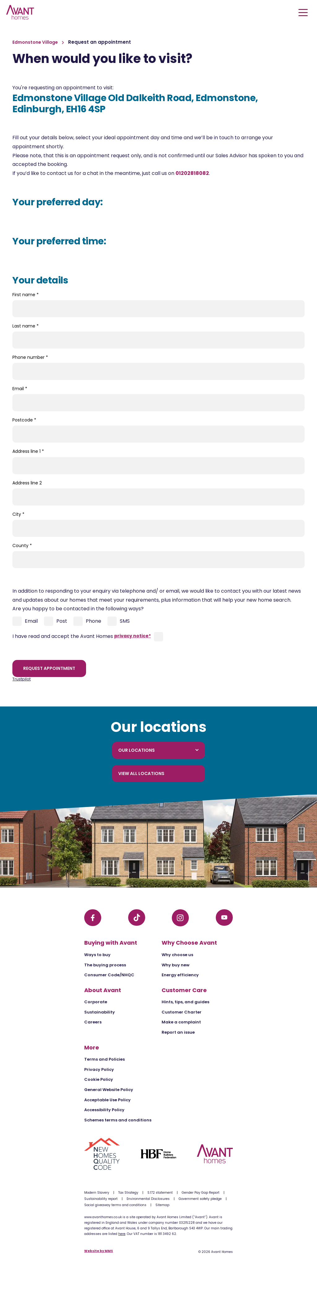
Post (55, 621)
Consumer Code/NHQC (109, 975)
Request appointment (49, 668)
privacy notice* (132, 636)
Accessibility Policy (104, 1110)
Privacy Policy (99, 1069)
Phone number (30, 357)
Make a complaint (181, 1022)
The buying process (105, 965)
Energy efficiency (180, 975)
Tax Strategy (128, 1192)
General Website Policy (108, 1090)
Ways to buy (97, 955)
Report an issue (178, 1032)
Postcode (24, 419)
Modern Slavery (96, 1192)
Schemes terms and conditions (117, 1120)
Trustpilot (21, 679)
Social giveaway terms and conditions (115, 1205)
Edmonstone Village (35, 42)
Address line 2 (27, 482)
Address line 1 (28, 451)
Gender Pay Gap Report (200, 1192)
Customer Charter (182, 1012)
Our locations (158, 750)
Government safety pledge (200, 1198)
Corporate (95, 1002)
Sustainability (99, 1012)
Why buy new (175, 965)
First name (25, 294)
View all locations (141, 773)
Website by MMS (98, 1251)
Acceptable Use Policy (107, 1100)
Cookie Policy (98, 1079)
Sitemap (162, 1205)
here (121, 1234)
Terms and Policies (104, 1059)
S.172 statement (160, 1192)
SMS (118, 621)
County (22, 545)
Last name (25, 325)
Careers (93, 1022)
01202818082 (192, 173)
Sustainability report (101, 1198)
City (18, 514)
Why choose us (177, 955)
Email (19, 388)
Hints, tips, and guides (185, 1002)
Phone (87, 621)
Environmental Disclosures (148, 1198)
